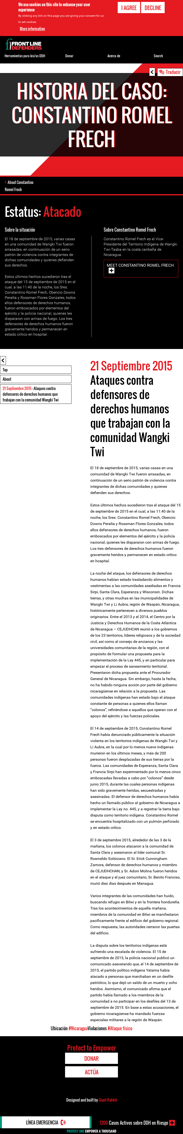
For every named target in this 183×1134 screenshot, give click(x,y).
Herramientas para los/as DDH (25, 55)
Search (158, 55)
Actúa (91, 1072)
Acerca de (113, 55)
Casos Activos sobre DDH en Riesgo (134, 1123)
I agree (129, 7)
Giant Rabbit (108, 1100)
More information (32, 28)
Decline (153, 7)
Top (5, 370)
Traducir (173, 71)
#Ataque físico (120, 1028)
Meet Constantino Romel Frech (140, 265)
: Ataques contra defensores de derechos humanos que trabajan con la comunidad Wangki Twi (31, 394)
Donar (69, 55)
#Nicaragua (78, 1028)
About (7, 379)
